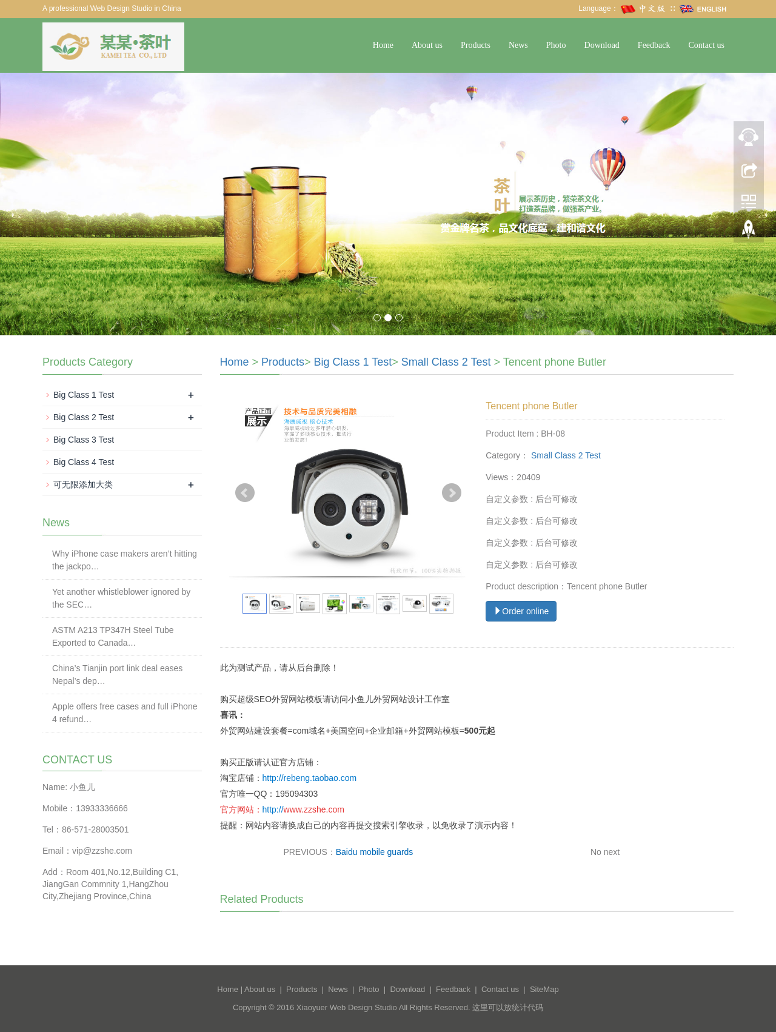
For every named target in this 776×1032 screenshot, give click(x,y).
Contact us (707, 45)
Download (602, 45)
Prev (245, 493)
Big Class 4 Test (83, 462)
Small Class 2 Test (446, 362)
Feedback (654, 45)
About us (427, 45)
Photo (556, 45)
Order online (521, 611)
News (518, 45)
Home (383, 45)
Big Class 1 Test (353, 362)
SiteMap (544, 989)
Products (475, 45)
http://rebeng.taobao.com (310, 778)
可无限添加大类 (83, 484)
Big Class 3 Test (83, 439)
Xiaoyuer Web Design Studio (346, 1007)
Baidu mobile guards (374, 852)
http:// (273, 809)
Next (451, 493)
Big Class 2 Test (83, 417)
